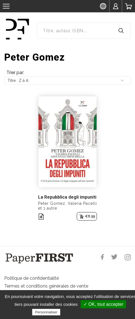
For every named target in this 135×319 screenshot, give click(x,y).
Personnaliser (46, 312)
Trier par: (15, 72)
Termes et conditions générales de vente (46, 286)
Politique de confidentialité (31, 278)
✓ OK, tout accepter (103, 304)
